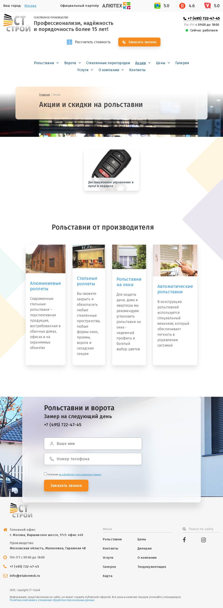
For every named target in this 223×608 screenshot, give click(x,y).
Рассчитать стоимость (93, 42)
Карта (107, 576)
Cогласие (72, 474)
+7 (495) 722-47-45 (204, 18)
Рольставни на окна (129, 282)
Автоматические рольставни (175, 289)
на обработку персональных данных (80, 474)
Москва (30, 6)
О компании (109, 70)
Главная (44, 94)
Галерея (182, 63)
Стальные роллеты (87, 281)
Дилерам (144, 548)
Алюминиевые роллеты (45, 286)
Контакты (137, 70)
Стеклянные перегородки (108, 63)
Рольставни (44, 63)
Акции (140, 63)
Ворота (70, 63)
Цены (160, 63)
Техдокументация (151, 567)
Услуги (82, 70)
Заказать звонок (143, 42)
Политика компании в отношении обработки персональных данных (52, 600)
